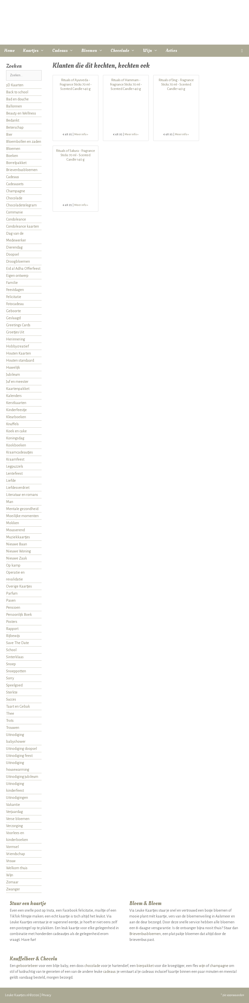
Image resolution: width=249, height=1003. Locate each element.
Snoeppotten (16, 671)
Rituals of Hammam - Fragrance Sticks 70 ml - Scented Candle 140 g (126, 84)
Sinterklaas (15, 657)
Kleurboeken (16, 417)
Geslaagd (13, 318)
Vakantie (13, 805)
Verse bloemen (17, 819)
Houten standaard (20, 360)
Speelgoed (14, 685)
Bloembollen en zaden (23, 142)
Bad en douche (17, 99)
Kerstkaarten (16, 403)
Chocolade (125, 51)
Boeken (12, 156)
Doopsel (12, 254)
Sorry (10, 678)
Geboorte (13, 311)
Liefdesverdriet (17, 488)
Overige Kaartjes (19, 586)
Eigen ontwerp (17, 276)
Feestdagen (15, 290)
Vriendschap (15, 854)
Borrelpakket (16, 163)
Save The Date (17, 643)
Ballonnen (14, 106)
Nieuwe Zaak (16, 558)
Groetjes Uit (15, 332)
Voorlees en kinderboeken (17, 836)
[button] (242, 51)
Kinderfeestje (16, 410)
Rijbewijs (13, 636)
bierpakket (145, 966)
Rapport (12, 629)
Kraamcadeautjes (19, 452)
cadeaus (109, 972)
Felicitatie (13, 297)
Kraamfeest (15, 459)
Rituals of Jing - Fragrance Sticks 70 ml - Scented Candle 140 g (176, 84)
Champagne (15, 191)
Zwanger (13, 889)
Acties (171, 51)
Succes (11, 699)
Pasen (11, 600)
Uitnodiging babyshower (16, 738)
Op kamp (13, 565)
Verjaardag (14, 812)
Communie (14, 212)
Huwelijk (13, 367)
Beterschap (15, 127)
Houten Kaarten (18, 353)
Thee (10, 713)
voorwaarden (235, 995)
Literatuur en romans (22, 495)
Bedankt (12, 120)
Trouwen (12, 728)
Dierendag (14, 247)
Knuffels (12, 424)
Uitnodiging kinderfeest (15, 787)
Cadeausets (15, 184)
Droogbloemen (18, 261)
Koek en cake (16, 431)
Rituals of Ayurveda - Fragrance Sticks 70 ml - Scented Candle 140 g (76, 84)
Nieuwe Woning (18, 551)
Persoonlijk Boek (19, 615)
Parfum (12, 593)
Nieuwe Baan (16, 544)
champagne (219, 966)
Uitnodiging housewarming (17, 766)
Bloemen (94, 51)
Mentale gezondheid (22, 509)
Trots (10, 721)
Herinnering (15, 339)
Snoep (11, 664)
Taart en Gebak (18, 706)
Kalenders (14, 396)
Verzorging (14, 826)
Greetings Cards (18, 325)
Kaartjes (35, 51)
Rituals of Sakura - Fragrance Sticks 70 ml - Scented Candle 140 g (75, 155)
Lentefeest (14, 473)
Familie (12, 283)
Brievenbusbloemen (21, 170)
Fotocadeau (15, 304)
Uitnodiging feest (19, 756)
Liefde (11, 480)
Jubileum (13, 374)
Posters (11, 622)
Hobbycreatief (17, 346)
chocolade (92, 966)
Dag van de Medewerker (16, 236)
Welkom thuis (16, 868)
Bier (9, 134)
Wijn (152, 51)
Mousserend (15, 530)
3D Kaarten (14, 85)
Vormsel (12, 847)
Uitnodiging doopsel (21, 749)
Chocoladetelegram (21, 205)
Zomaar (12, 882)
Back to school (17, 92)
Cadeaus (64, 51)
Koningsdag (15, 438)
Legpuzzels (14, 466)
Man (9, 502)
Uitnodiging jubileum (22, 777)
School (11, 650)
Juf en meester (17, 382)
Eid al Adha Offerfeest (23, 268)
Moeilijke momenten (22, 516)
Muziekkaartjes (18, 537)
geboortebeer (27, 966)
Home (9, 51)
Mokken (12, 523)
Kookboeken (16, 445)
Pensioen (13, 607)
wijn (202, 966)
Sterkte (12, 692)
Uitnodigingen (17, 798)
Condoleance (16, 219)
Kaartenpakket (17, 389)
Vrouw (11, 861)
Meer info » (81, 134)
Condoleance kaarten (22, 226)
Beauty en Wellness (21, 113)
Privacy (46, 995)
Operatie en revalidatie (15, 575)
